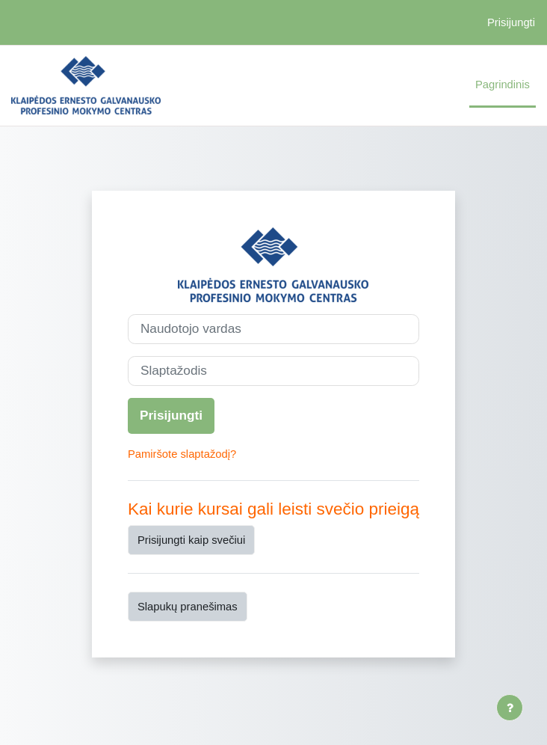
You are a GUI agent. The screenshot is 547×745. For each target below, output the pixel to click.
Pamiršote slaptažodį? (182, 454)
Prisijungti (511, 22)
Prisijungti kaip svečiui (191, 540)
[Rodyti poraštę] (509, 707)
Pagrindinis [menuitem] (502, 85)
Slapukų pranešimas (187, 607)
